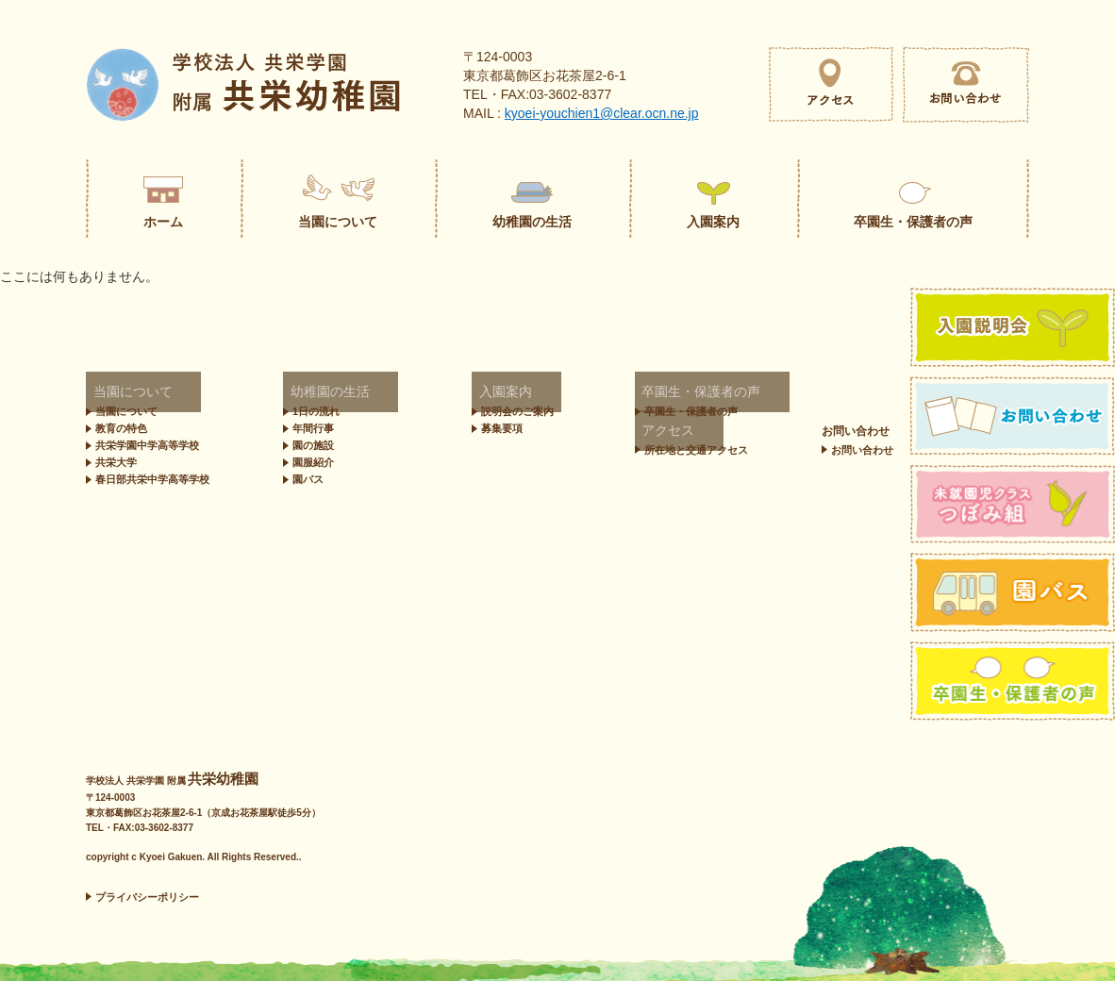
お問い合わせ (614, 431)
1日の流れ (316, 411)
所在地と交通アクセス (818, 411)
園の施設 (313, 445)
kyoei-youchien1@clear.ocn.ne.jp (602, 113)
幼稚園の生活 (317, 393)
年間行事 (313, 428)
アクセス (779, 393)
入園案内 (447, 393)
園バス (308, 479)
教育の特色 (121, 428)
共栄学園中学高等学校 (147, 445)
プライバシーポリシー (147, 897)
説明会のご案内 (470, 411)
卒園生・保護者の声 (631, 393)
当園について (120, 393)
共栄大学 (116, 462)
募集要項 (454, 428)
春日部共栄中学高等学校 (152, 479)
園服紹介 (313, 462)
